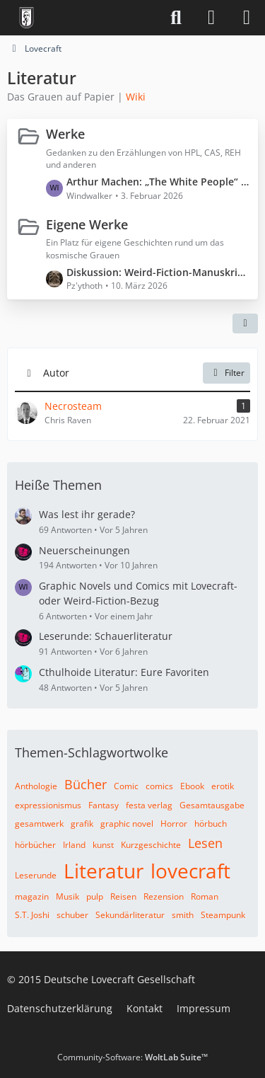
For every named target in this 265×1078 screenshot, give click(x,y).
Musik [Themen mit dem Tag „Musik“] (67, 896)
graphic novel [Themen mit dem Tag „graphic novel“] (126, 824)
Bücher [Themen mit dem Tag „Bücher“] (85, 784)
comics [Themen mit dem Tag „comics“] (159, 786)
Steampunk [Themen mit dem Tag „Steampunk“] (223, 915)
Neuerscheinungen (84, 550)
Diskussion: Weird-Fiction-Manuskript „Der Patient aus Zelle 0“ (158, 272)
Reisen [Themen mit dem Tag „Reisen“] (123, 896)
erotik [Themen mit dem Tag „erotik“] (222, 786)
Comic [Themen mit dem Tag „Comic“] (126, 786)
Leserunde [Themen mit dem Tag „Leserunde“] (36, 875)
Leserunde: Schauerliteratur (105, 636)
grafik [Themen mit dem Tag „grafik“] (82, 824)
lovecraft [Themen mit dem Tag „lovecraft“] (190, 870)
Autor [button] (56, 372)
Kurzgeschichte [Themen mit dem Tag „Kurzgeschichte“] (151, 845)
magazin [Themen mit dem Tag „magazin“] (32, 896)
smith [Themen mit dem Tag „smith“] (183, 915)
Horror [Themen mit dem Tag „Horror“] (173, 824)
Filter (226, 373)
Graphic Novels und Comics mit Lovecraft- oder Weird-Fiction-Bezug (138, 593)
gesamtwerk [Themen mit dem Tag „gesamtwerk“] (39, 824)
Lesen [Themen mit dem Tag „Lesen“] (205, 843)
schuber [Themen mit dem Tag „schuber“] (72, 915)
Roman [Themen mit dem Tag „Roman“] (204, 896)
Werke (65, 133)
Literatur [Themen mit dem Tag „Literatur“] (103, 870)
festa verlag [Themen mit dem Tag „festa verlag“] (149, 805)
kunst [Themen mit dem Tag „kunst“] (103, 845)
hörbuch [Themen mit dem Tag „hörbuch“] (210, 824)
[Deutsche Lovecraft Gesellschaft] (26, 18)
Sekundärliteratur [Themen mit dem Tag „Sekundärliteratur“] (130, 915)
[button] (245, 323)
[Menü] (246, 18)
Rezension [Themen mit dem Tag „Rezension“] (163, 896)
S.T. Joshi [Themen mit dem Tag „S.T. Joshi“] (32, 915)
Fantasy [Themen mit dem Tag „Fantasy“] (103, 805)
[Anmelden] (211, 17)
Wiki (136, 96)
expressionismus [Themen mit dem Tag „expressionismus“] (48, 805)
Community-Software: (132, 1057)
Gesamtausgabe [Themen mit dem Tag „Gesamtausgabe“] (212, 805)
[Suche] (176, 18)
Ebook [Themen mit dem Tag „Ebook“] (192, 786)
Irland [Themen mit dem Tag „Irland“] (74, 845)
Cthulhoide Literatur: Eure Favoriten (124, 672)
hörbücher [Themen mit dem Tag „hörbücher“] (35, 845)
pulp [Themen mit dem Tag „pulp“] (94, 896)
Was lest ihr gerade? (87, 514)
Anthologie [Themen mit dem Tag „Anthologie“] (36, 786)
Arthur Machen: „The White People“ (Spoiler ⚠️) (158, 181)
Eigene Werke (87, 223)
